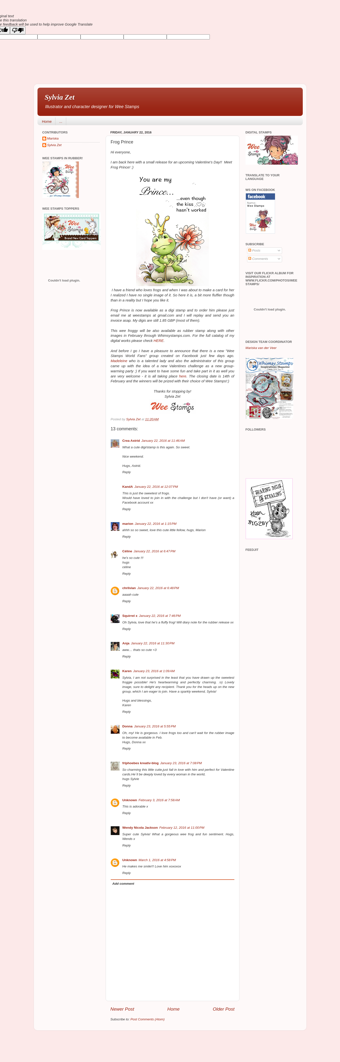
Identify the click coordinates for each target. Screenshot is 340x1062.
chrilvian (129, 588)
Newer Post (122, 1009)
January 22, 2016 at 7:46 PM (160, 616)
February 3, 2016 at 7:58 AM (159, 800)
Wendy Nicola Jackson (140, 827)
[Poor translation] (18, 30)
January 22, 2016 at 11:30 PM (153, 643)
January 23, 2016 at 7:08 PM (181, 763)
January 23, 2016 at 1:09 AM (154, 671)
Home (47, 121)
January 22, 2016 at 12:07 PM (156, 487)
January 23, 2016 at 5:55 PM (155, 726)
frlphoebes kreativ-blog (140, 763)
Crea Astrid (131, 440)
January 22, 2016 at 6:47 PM (154, 551)
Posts (254, 250)
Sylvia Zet (59, 97)
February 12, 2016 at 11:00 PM (181, 827)
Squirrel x (130, 616)
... (60, 121)
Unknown (129, 800)
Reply (126, 472)
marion (127, 524)
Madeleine (119, 361)
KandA (127, 487)
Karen (127, 671)
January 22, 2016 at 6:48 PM (158, 588)
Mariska (53, 138)
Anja (125, 643)
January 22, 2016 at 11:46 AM (163, 440)
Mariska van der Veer (261, 348)
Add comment (123, 883)
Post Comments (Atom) (147, 1019)
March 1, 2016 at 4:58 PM (157, 860)
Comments (258, 259)
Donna (127, 726)
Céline (127, 551)
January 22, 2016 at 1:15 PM (156, 524)
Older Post (223, 1009)
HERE (159, 341)
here (182, 376)
